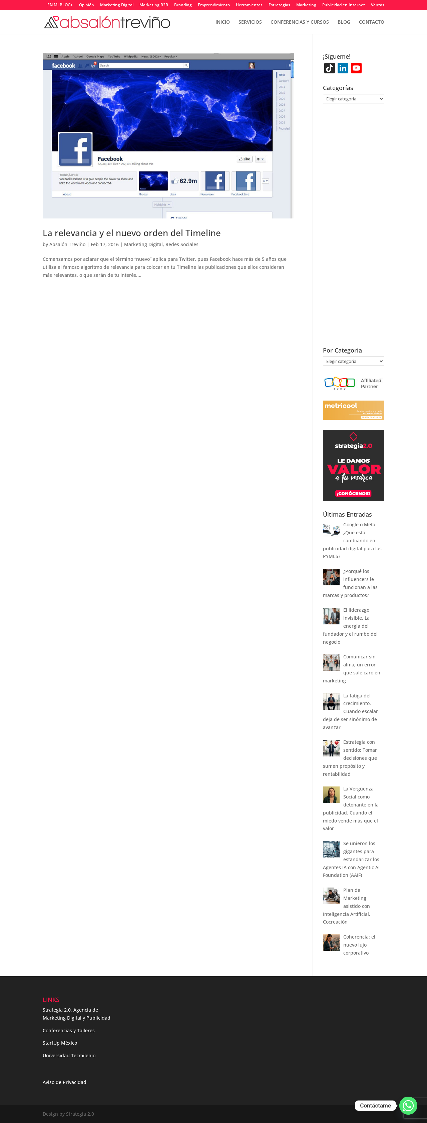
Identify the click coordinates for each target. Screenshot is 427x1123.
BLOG (344, 22)
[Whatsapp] (408, 1106)
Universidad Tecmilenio (69, 1055)
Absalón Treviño (67, 244)
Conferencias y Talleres (69, 1030)
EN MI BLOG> (60, 5)
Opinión (86, 5)
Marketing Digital (116, 5)
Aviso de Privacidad (64, 1082)
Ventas (377, 5)
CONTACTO (371, 22)
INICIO (223, 22)
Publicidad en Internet (343, 5)
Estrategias (279, 5)
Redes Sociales (181, 244)
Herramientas (249, 5)
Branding (183, 5)
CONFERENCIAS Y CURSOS (300, 22)
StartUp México (60, 1043)
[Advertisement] (353, 229)
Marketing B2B (153, 5)
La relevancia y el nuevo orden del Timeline (132, 233)
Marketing (306, 5)
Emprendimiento (214, 5)
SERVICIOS (250, 22)
